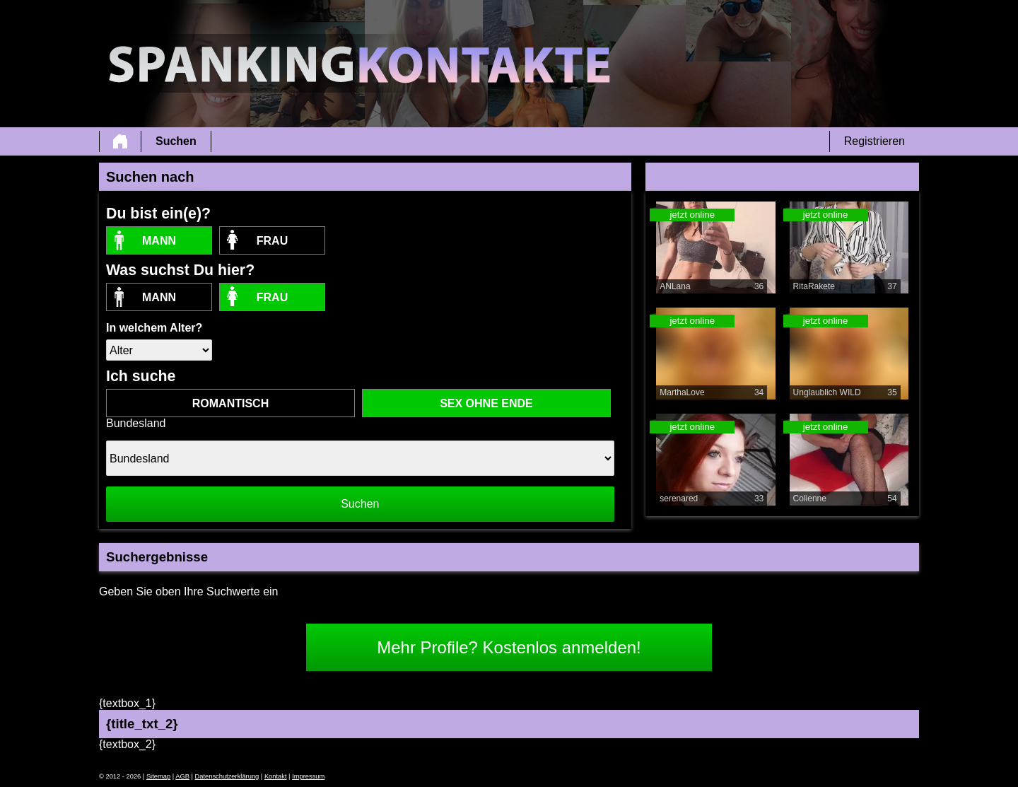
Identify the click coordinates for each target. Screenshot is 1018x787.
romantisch (230, 403)
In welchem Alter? (154, 328)
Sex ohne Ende (486, 403)
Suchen (176, 141)
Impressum (308, 776)
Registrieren (874, 141)
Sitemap (158, 776)
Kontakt (275, 776)
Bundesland (136, 423)
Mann (159, 241)
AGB (182, 776)
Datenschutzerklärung (227, 776)
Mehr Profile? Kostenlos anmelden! (509, 647)
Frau (272, 241)
